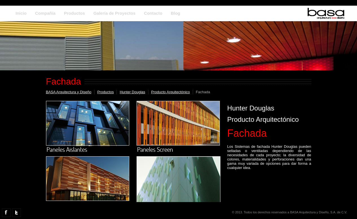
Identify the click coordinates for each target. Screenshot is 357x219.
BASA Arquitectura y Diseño (68, 92)
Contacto (153, 13)
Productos (74, 13)
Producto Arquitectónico (170, 92)
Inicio (21, 13)
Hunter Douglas (132, 92)
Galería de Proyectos (114, 13)
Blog (175, 13)
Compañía (45, 13)
